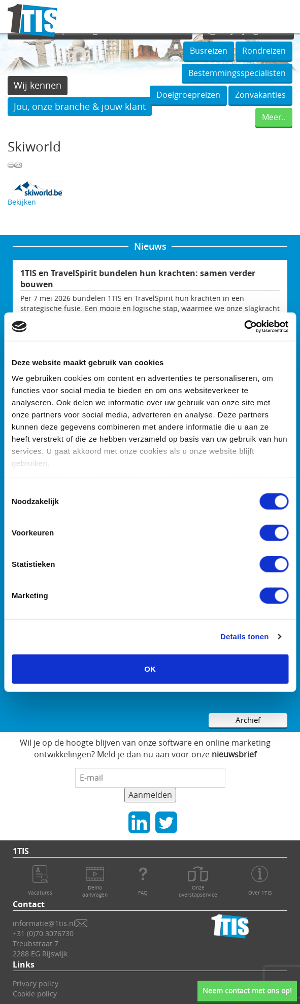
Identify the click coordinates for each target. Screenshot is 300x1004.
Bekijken (22, 202)
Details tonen (244, 636)
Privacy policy (35, 983)
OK (150, 668)
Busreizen (208, 50)
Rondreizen (264, 50)
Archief (248, 720)
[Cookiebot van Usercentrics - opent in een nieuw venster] (243, 326)
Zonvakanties (260, 94)
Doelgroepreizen (188, 94)
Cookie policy (35, 993)
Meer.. (274, 117)
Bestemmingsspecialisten (237, 73)
